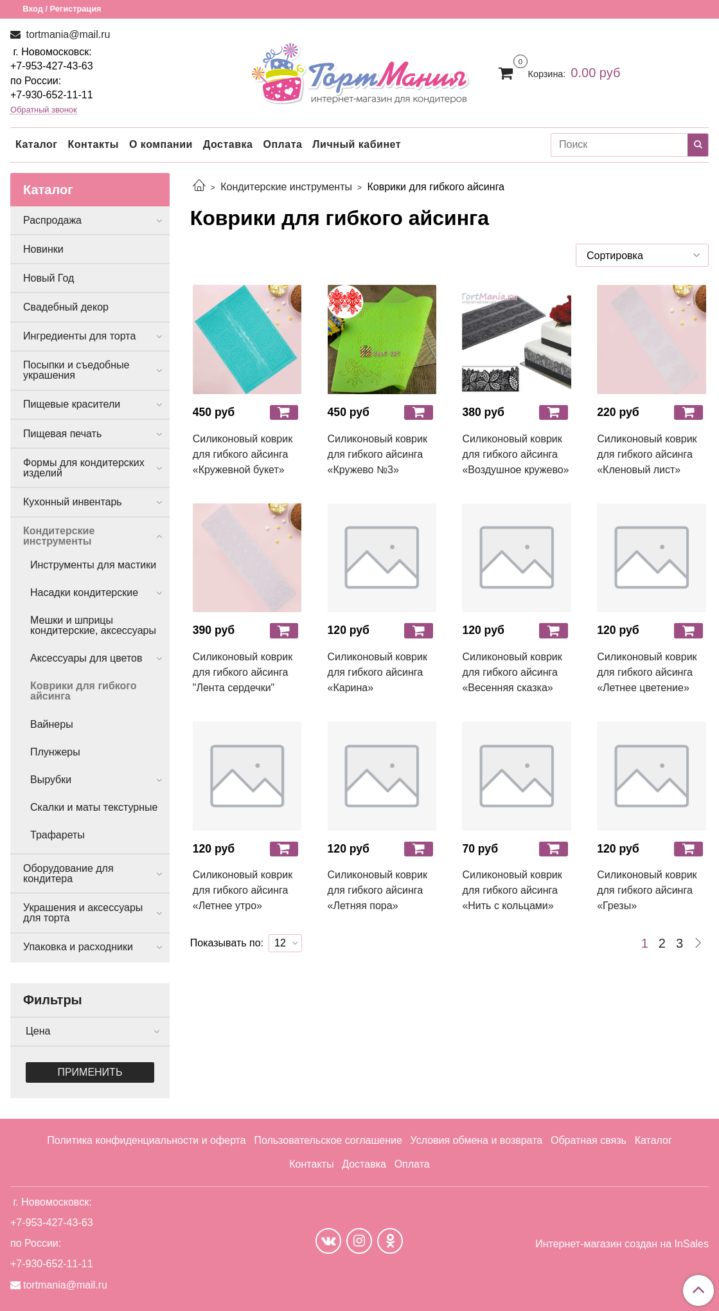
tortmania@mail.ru (66, 34)
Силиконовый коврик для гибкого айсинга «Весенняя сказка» (512, 672)
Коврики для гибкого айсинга (83, 690)
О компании (161, 144)
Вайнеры (51, 724)
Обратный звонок (43, 110)
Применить (89, 1072)
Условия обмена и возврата (477, 1140)
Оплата (282, 144)
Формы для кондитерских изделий (84, 467)
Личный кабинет (356, 144)
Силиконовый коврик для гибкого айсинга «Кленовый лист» (647, 454)
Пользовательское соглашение (328, 1140)
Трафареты (57, 834)
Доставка (228, 144)
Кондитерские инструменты (286, 186)
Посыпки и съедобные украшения (76, 370)
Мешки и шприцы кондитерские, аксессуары (93, 625)
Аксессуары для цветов (86, 658)
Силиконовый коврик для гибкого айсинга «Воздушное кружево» (515, 454)
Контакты (92, 144)
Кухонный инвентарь (72, 501)
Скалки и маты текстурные (93, 807)
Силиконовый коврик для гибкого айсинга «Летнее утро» (242, 890)
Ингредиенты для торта (79, 335)
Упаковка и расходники (78, 946)
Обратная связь (588, 1140)
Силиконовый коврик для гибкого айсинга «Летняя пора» (377, 890)
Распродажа (52, 220)
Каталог (36, 144)
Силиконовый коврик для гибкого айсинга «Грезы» (647, 890)
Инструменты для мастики (93, 564)
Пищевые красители (71, 404)
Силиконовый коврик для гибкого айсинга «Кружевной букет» (242, 454)
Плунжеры (55, 751)
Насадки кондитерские (84, 592)
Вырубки (50, 779)
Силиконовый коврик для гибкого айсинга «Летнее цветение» (647, 672)
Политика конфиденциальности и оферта (146, 1140)
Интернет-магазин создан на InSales (622, 1244)
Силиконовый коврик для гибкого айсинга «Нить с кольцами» (512, 890)
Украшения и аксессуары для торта (83, 912)
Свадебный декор (66, 307)
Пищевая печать (62, 433)
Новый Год (48, 278)
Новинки (43, 249)
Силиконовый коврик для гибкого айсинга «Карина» (377, 672)
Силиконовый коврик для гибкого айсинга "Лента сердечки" (242, 672)
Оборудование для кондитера (68, 873)
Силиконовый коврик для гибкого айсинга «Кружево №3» (377, 454)
